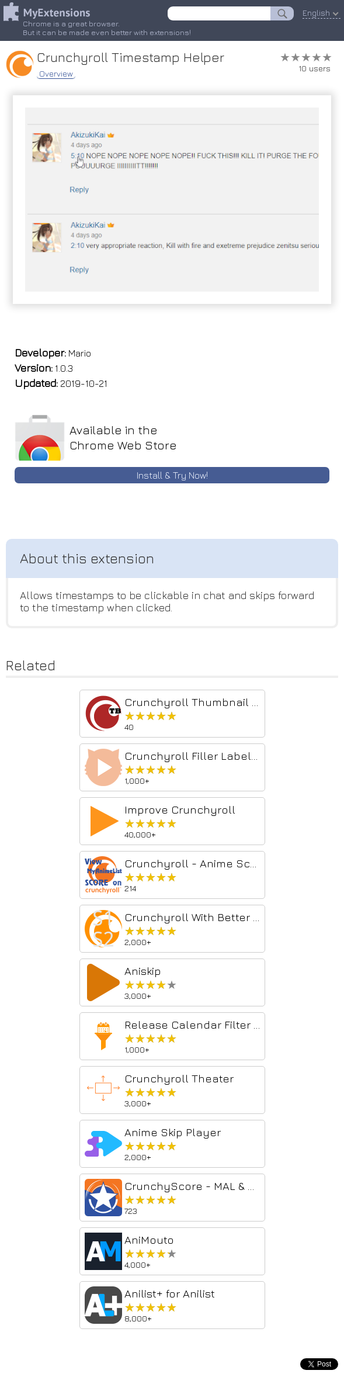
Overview (56, 73)
